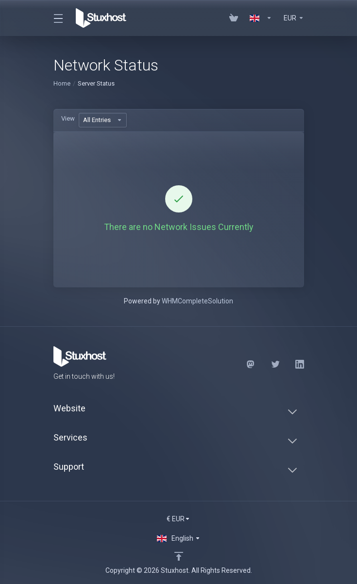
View (68, 118)
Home (61, 83)
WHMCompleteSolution (197, 301)
